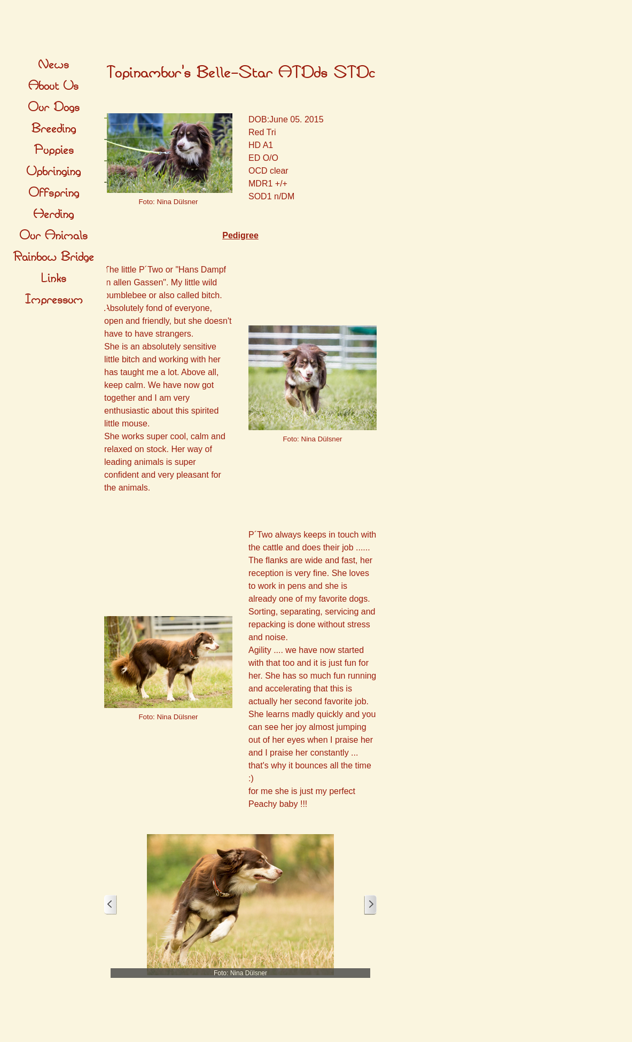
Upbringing (53, 171)
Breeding (54, 128)
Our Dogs (54, 107)
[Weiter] (370, 905)
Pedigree (240, 235)
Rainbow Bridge (53, 257)
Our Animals (53, 235)
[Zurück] (110, 905)
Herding (53, 214)
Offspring (53, 192)
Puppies (54, 150)
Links (53, 278)
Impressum (54, 299)
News (53, 64)
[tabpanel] (240, 73)
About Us (53, 86)
